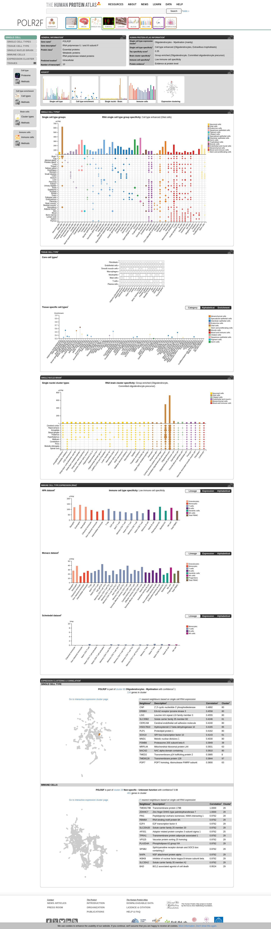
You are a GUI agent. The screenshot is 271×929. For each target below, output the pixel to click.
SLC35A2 (144, 862)
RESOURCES (115, 4)
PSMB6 (143, 743)
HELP (179, 4)
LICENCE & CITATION (138, 907)
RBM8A (143, 820)
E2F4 (142, 824)
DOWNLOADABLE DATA (140, 903)
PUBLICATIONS (95, 911)
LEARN (157, 4)
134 (129, 692)
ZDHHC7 (144, 812)
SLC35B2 (144, 719)
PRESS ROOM (55, 907)
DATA (169, 4)
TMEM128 (144, 758)
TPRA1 (143, 835)
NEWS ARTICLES (56, 903)
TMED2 (143, 754)
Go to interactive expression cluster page (88, 699)
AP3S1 (143, 831)
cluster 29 (118, 790)
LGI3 (142, 715)
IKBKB (143, 858)
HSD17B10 (145, 727)
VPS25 (143, 839)
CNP (142, 707)
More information (187, 926)
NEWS (144, 4)
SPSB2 (143, 849)
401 (129, 793)
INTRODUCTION (96, 903)
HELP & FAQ (134, 911)
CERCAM (144, 723)
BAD (142, 866)
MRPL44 (144, 746)
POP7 (142, 762)
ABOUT (132, 4)
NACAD (143, 750)
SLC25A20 (145, 827)
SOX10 (143, 735)
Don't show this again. (206, 926)
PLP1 (142, 731)
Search (173, 11)
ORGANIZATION (95, 907)
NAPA (142, 854)
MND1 (143, 739)
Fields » (185, 11)
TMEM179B (145, 808)
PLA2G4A (144, 843)
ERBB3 (143, 711)
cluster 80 (120, 689)
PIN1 (142, 816)
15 (140, 699)
